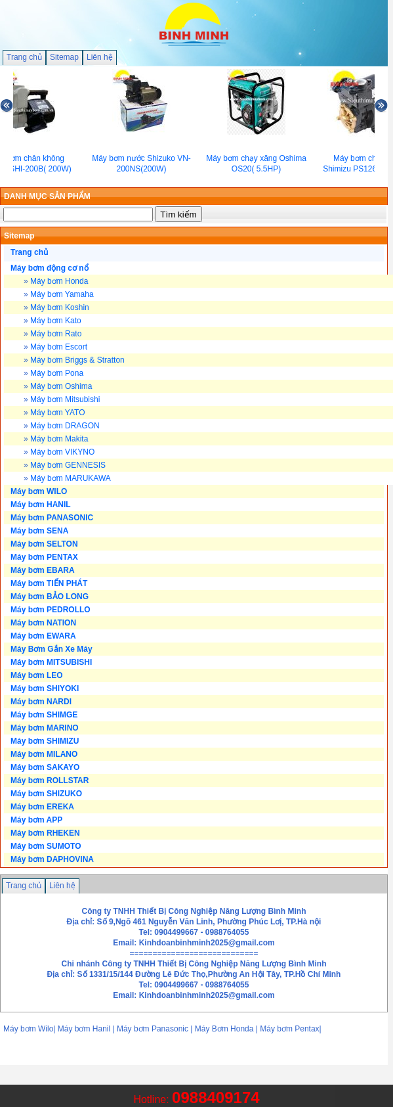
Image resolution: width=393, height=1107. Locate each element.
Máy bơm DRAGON (65, 425)
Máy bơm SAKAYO (44, 767)
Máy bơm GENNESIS (68, 465)
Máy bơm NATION (43, 622)
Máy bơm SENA (39, 530)
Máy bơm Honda (59, 281)
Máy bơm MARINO (44, 728)
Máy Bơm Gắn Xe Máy (51, 649)
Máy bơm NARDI (41, 701)
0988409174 (215, 1097)
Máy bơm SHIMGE (43, 714)
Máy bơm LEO (36, 675)
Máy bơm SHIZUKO (46, 793)
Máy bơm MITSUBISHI (51, 662)
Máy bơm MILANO (43, 754)
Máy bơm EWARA (43, 636)
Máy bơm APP (36, 820)
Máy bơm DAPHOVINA (52, 859)
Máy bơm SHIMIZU (44, 741)
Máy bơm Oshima (61, 386)
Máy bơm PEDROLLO (50, 609)
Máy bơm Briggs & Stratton (77, 360)
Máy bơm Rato (55, 333)
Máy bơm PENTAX (44, 557)
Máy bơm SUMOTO (45, 846)
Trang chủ (24, 57)
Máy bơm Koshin (59, 307)
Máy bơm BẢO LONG (49, 596)
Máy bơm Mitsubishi (65, 399)
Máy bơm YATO (57, 412)
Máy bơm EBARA (42, 570)
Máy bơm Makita (59, 438)
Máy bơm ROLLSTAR (49, 780)
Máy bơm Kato (55, 320)
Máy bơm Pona (56, 373)
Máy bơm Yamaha (62, 294)
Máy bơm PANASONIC (51, 517)
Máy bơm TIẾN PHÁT (48, 583)
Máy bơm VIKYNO (62, 452)
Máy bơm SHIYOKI (44, 688)
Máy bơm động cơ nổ (49, 268)
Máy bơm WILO (38, 491)
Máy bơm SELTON (44, 544)
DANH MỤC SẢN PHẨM (47, 196)
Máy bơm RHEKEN (45, 833)
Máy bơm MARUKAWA (70, 478)
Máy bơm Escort (58, 346)
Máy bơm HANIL (40, 504)
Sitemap (64, 57)
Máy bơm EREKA (42, 806)
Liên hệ (100, 57)
